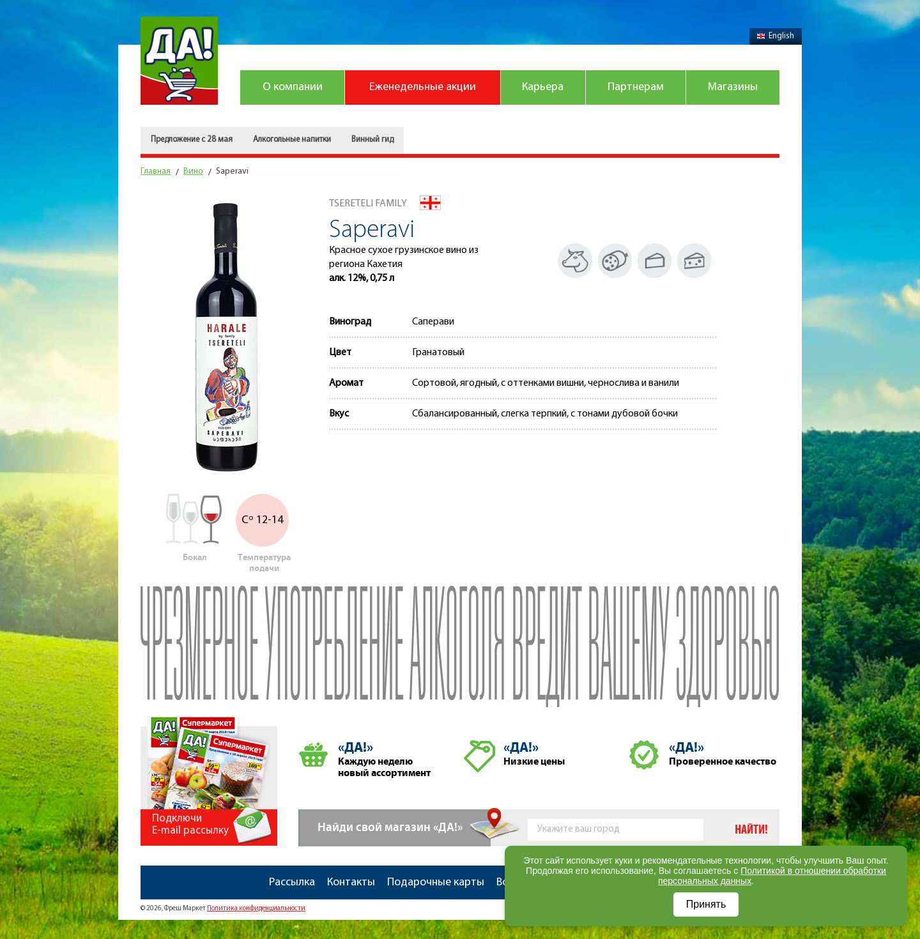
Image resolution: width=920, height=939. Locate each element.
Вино (193, 171)
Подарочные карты (435, 882)
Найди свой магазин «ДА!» (390, 827)
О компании (293, 87)
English (775, 36)
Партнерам (636, 87)
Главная (156, 171)
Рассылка (292, 882)
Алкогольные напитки (292, 139)
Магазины (733, 87)
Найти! (751, 830)
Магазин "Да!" (179, 61)
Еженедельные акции (422, 87)
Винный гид (372, 139)
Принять (706, 904)
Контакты (351, 882)
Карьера (543, 87)
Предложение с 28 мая (192, 139)
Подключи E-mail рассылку (190, 824)
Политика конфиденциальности (256, 908)
